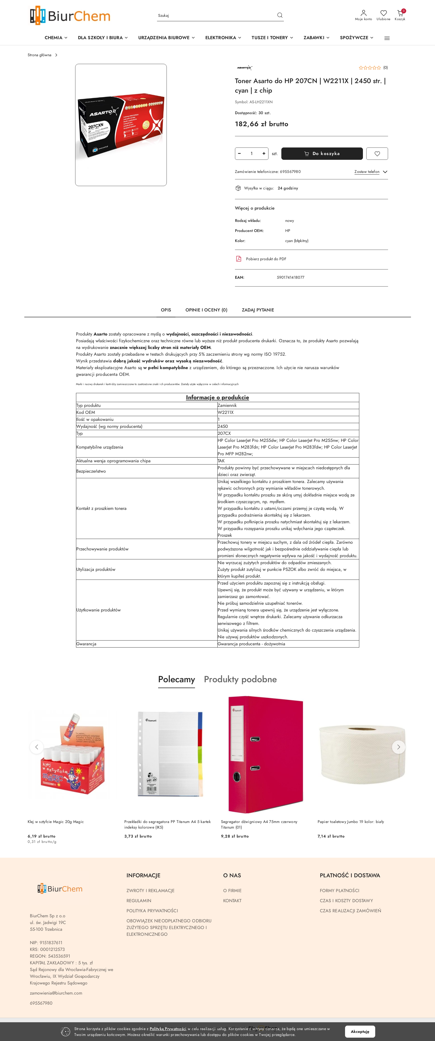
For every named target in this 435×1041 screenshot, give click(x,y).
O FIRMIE (232, 891)
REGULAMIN (139, 901)
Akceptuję (360, 1031)
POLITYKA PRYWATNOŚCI (152, 911)
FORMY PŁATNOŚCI (339, 891)
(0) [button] (385, 68)
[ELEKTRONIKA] (223, 38)
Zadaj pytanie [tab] (258, 310)
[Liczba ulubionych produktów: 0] (383, 15)
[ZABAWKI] (316, 38)
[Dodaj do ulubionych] (377, 153)
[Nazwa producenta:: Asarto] (245, 67)
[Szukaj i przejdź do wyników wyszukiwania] (280, 15)
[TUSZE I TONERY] (272, 38)
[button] (167, 38)
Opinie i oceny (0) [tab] (206, 310)
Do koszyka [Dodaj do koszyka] (322, 154)
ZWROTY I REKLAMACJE (151, 891)
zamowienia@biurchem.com (56, 993)
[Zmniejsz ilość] (239, 154)
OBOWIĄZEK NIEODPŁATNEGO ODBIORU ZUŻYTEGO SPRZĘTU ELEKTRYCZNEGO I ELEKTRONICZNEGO (169, 927)
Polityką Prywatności (168, 1028)
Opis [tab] (166, 310)
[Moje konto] (364, 15)
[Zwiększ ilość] (264, 154)
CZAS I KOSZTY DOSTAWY (346, 901)
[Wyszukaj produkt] (220, 15)
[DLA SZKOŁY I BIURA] (103, 38)
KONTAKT (232, 901)
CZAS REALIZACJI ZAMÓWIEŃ (350, 911)
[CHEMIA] (56, 38)
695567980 (41, 1003)
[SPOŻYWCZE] (357, 38)
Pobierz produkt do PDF (260, 258)
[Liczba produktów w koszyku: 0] (400, 15)
